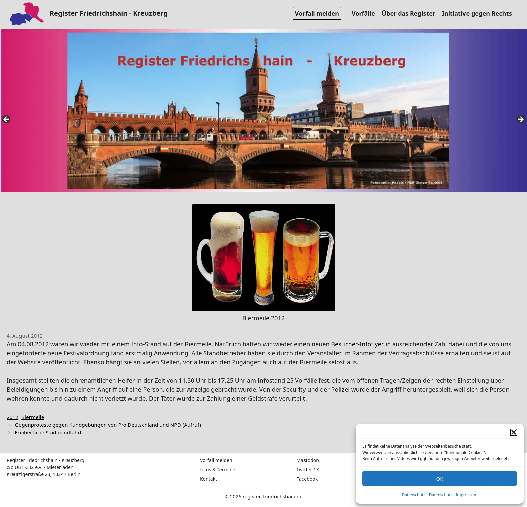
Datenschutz (413, 495)
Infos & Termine (217, 469)
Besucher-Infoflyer (357, 344)
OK (439, 478)
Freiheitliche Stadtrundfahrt (48, 432)
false (7, 120)
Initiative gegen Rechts (479, 13)
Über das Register (411, 13)
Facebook (307, 479)
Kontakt (208, 479)
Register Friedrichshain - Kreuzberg (109, 13)
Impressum (466, 495)
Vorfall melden (317, 13)
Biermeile (32, 417)
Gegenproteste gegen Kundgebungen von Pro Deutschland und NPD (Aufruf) (108, 424)
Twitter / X (307, 469)
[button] (513, 432)
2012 (12, 417)
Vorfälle (366, 13)
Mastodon (307, 460)
